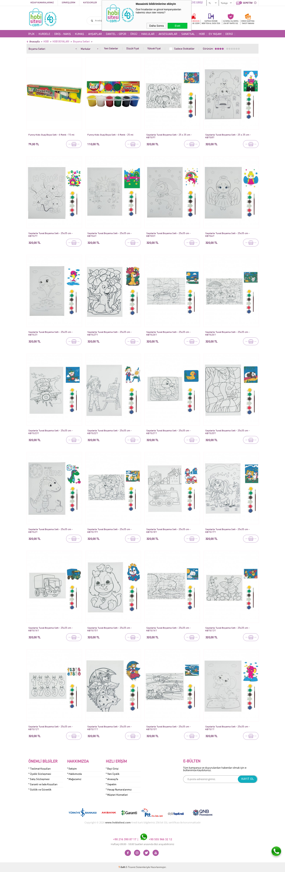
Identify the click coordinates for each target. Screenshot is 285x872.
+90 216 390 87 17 (125, 839)
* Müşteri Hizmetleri (117, 795)
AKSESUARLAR (168, 34)
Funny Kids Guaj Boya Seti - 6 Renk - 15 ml (51, 135)
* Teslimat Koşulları (39, 768)
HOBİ (202, 34)
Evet (177, 25)
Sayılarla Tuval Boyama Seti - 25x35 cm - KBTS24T (227, 333)
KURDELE (44, 34)
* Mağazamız (74, 779)
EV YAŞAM (215, 34)
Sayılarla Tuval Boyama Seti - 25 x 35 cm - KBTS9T (169, 136)
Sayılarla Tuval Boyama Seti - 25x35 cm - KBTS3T (50, 333)
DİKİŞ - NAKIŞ (62, 34)
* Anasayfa (112, 779)
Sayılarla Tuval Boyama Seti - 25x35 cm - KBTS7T (50, 234)
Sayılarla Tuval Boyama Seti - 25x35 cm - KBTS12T (50, 728)
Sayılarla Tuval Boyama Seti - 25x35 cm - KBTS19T (109, 530)
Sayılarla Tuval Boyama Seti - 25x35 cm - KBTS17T (227, 530)
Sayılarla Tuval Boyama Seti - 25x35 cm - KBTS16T (50, 629)
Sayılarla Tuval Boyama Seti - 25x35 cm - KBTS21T (168, 432)
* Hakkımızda (74, 774)
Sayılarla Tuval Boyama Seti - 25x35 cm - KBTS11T (109, 728)
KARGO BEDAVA (193, 22)
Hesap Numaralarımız (42, 3)
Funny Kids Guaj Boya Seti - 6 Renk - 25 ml (110, 135)
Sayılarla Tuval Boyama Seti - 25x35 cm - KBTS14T (168, 629)
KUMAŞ (79, 34)
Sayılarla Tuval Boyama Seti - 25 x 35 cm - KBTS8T (228, 136)
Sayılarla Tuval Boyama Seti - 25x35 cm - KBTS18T (168, 530)
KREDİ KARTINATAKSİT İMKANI (247, 22)
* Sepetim (111, 784)
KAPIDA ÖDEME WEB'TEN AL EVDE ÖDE (211, 22)
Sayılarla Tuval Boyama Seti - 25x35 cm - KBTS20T (227, 432)
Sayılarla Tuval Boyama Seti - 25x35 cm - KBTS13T (227, 629)
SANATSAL (188, 34)
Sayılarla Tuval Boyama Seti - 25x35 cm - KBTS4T (227, 234)
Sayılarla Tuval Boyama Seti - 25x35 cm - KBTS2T (50, 530)
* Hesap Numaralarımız (119, 789)
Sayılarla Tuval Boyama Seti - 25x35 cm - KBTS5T (168, 234)
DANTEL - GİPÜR (116, 34)
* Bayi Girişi (112, 768)
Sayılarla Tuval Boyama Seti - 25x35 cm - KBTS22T (109, 432)
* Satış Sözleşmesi (38, 779)
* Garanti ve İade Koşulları (42, 784)
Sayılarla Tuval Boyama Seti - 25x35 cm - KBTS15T (109, 629)
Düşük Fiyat (132, 48)
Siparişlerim (68, 3)
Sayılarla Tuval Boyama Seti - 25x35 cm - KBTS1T (227, 728)
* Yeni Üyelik (112, 774)
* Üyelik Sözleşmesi (39, 774)
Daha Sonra (156, 25)
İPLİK (31, 34)
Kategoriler (90, 3)
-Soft (122, 867)
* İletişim (72, 768)
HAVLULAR (147, 34)
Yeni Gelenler (111, 48)
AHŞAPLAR (95, 34)
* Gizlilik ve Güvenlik (39, 789)
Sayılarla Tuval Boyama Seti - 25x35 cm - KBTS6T (109, 234)
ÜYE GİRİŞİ (197, 2)
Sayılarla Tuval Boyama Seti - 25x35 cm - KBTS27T (109, 333)
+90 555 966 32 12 (156, 839)
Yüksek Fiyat (154, 48)
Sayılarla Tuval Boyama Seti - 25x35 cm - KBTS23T (50, 432)
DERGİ (229, 34)
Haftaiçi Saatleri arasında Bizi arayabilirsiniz (142, 844)
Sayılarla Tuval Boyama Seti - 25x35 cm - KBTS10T (168, 728)
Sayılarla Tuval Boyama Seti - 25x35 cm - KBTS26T (168, 333)
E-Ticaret (131, 867)
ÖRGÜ (133, 34)
